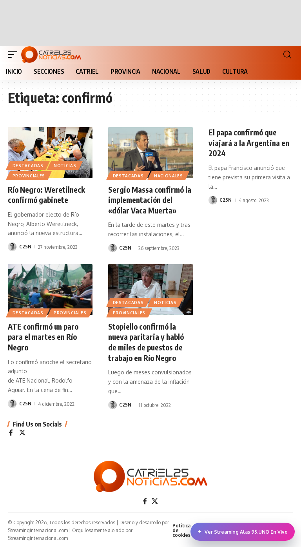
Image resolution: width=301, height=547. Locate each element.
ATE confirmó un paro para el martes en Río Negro (45, 336)
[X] (22, 431)
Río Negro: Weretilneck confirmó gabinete (47, 194)
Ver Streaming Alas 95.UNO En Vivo (243, 532)
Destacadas (28, 165)
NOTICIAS (65, 165)
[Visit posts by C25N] (12, 246)
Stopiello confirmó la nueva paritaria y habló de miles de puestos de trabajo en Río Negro (147, 341)
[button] (14, 54)
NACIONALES (168, 175)
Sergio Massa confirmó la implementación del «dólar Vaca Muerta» (147, 199)
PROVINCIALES (29, 175)
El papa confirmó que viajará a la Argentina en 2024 (250, 142)
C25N (25, 246)
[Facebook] (11, 431)
